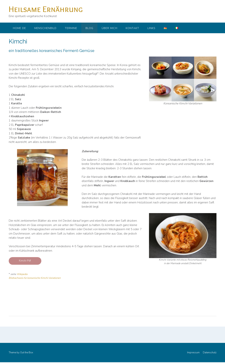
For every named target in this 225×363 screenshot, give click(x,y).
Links (151, 28)
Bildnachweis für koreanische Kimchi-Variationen (35, 278)
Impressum (193, 352)
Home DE (19, 28)
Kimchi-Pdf (25, 260)
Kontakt (132, 28)
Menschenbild (45, 28)
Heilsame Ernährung (46, 9)
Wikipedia (22, 274)
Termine (71, 28)
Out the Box (26, 352)
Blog (89, 28)
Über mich (109, 28)
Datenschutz (209, 352)
